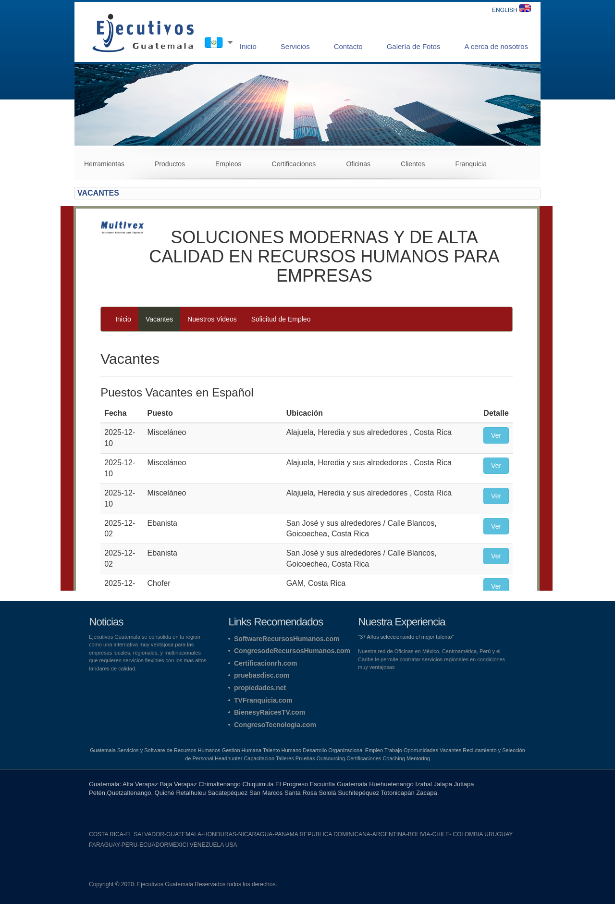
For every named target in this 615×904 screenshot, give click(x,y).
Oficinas (358, 164)
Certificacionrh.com (265, 663)
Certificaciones (294, 164)
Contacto (348, 46)
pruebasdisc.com (261, 675)
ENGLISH (511, 10)
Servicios (295, 46)
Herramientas (104, 164)
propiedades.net (260, 688)
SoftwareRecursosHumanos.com (286, 639)
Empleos (228, 164)
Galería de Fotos (414, 46)
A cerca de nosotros (496, 46)
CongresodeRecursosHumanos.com (292, 651)
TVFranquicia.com (263, 700)
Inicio (248, 46)
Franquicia (471, 164)
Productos (170, 164)
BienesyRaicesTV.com (269, 712)
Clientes (413, 164)
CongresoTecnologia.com (275, 725)
